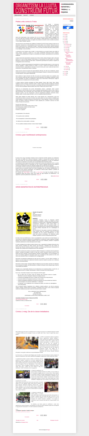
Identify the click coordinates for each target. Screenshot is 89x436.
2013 (65, 42)
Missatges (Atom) (24, 422)
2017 (65, 36)
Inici (37, 420)
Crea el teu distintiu (66, 29)
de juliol (66, 47)
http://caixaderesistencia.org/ (21, 299)
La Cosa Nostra (39, 172)
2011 (65, 73)
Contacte (32, 15)
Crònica (26, 181)
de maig (66, 50)
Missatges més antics (54, 420)
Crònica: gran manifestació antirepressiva (31, 135)
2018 (65, 34)
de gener (67, 69)
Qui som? (26, 15)
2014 (65, 41)
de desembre (67, 44)
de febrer (67, 67)
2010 (65, 74)
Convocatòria (27, 128)
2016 (65, 38)
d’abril (66, 66)
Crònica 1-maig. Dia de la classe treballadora (32, 311)
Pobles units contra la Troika (26, 22)
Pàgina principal (18, 15)
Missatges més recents (20, 420)
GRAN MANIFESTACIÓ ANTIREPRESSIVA (32, 187)
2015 (65, 39)
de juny (66, 49)
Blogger (48, 429)
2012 (65, 71)
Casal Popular (27, 172)
